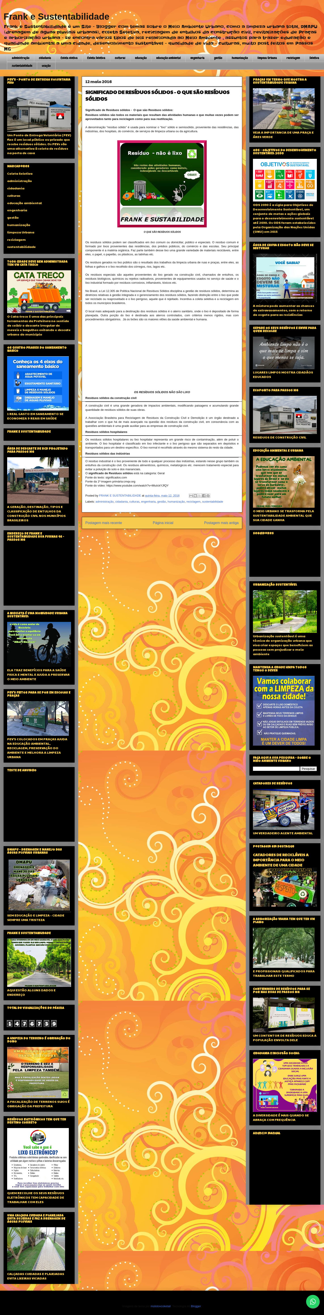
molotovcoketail (161, 1306)
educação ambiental (168, 58)
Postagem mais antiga (221, 523)
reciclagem (293, 58)
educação (141, 58)
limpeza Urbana (267, 58)
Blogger (196, 1306)
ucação (46, 66)
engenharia (197, 58)
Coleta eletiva (69, 58)
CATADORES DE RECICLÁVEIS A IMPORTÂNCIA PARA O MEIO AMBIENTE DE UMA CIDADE (281, 860)
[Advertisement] (39, 807)
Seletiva (314, 58)
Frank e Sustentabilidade (56, 16)
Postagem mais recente (103, 523)
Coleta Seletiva (96, 58)
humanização (240, 58)
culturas (120, 58)
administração (20, 58)
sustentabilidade (22, 66)
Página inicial (163, 523)
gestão (218, 58)
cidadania (45, 58)
